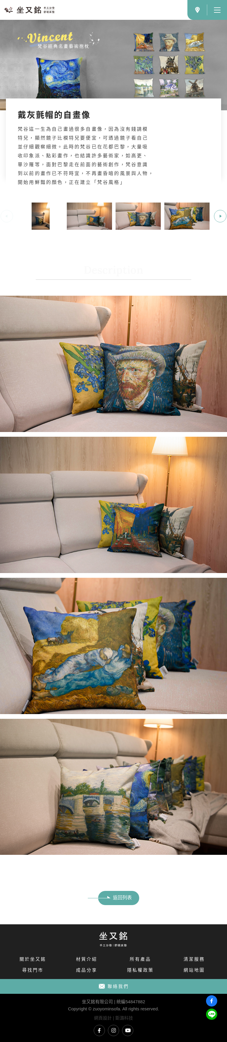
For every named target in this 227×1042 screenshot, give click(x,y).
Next (220, 216)
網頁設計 (103, 1017)
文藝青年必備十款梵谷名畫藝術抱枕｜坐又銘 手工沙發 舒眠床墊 (29, 10)
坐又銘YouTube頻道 (127, 1030)
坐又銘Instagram (113, 1030)
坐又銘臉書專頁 (99, 1030)
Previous (7, 216)
